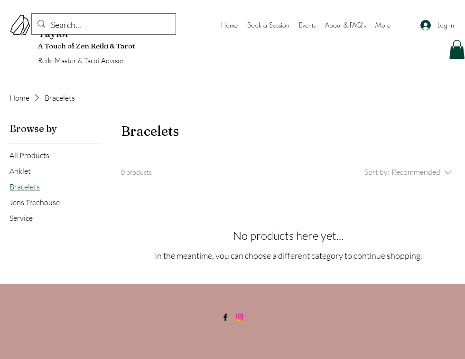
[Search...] (103, 25)
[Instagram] (239, 317)
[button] (457, 49)
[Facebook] (225, 317)
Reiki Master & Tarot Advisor (81, 60)
